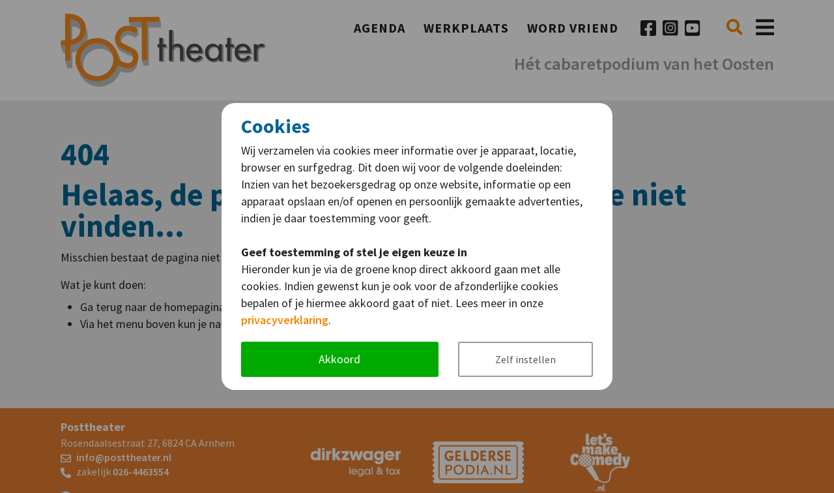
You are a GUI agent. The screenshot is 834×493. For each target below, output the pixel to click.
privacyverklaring (284, 319)
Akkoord (339, 358)
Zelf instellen (525, 359)
